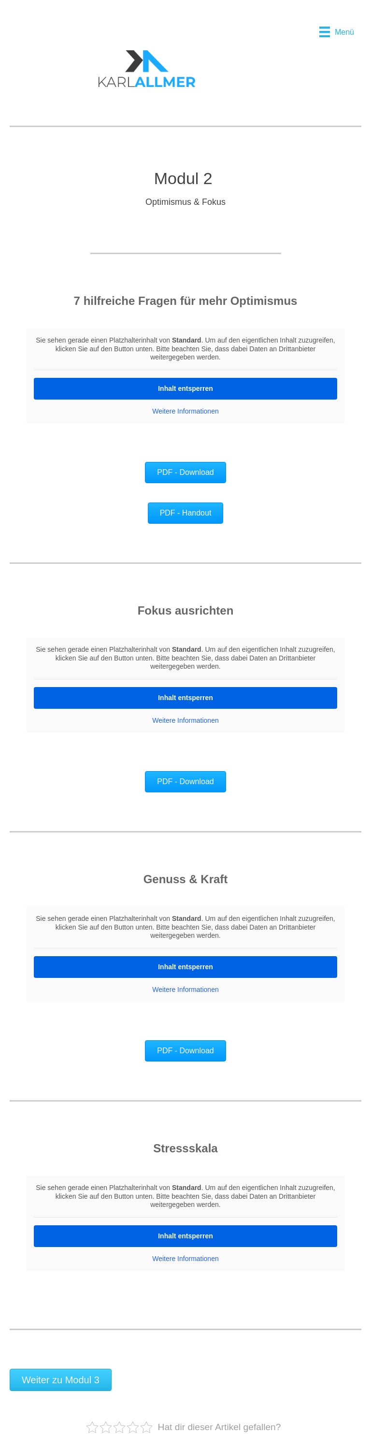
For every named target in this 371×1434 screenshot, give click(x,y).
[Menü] (336, 31)
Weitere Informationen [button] (185, 411)
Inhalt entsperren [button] (185, 388)
